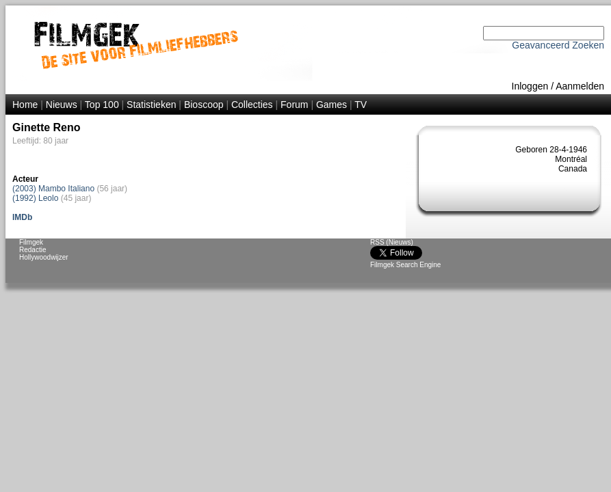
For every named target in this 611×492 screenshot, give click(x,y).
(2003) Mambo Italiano (53, 188)
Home (25, 104)
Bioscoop (204, 104)
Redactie (32, 250)
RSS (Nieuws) (391, 242)
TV (360, 104)
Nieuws (61, 104)
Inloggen (530, 86)
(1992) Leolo (35, 198)
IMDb (22, 217)
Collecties (252, 104)
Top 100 (102, 104)
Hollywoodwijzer (43, 257)
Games (331, 104)
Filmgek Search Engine (405, 265)
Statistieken (151, 104)
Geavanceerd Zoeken (558, 45)
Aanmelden (580, 86)
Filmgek (31, 242)
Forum (294, 104)
